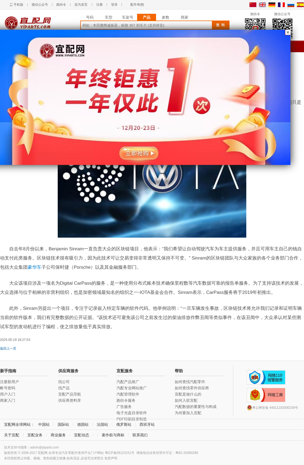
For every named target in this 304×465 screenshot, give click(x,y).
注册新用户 (9, 382)
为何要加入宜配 (188, 413)
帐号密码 (7, 388)
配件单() (137, 4)
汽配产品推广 (128, 382)
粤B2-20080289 (186, 453)
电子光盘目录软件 (132, 413)
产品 (146, 17)
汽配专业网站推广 (132, 388)
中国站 (44, 424)
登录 (114, 4)
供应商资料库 (69, 400)
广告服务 (124, 406)
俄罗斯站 (123, 424)
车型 (108, 17)
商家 (184, 17)
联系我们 (140, 435)
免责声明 (110, 458)
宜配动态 (81, 435)
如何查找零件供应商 (192, 388)
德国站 (83, 424)
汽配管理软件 (128, 394)
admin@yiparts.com (44, 447)
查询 (221, 25)
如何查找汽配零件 (190, 382)
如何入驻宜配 (186, 400)
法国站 (102, 424)
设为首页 (81, 4)
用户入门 (7, 394)
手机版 (18, 4)
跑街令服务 (126, 400)
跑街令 (61, 4)
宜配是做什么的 (188, 394)
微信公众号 (40, 4)
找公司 (64, 382)
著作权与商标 (113, 435)
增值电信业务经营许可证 (154, 453)
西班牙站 (147, 424)
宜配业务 (35, 435)
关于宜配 (11, 435)
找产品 (64, 388)
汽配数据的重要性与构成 (195, 406)
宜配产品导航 (69, 394)
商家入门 (7, 400)
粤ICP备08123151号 (119, 453)
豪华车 (34, 267)
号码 (89, 17)
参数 (165, 17)
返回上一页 (8, 348)
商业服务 (58, 435)
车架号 (127, 17)
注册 (99, 4)
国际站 (63, 424)
